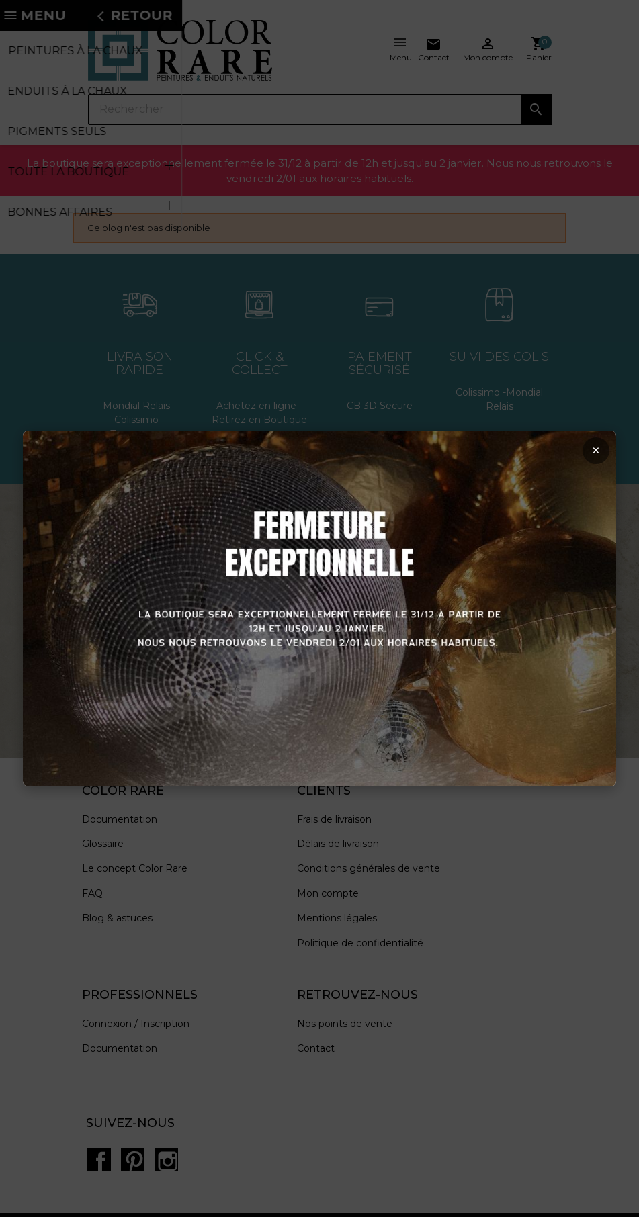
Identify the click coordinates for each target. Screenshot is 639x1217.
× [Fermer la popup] (586, 455)
